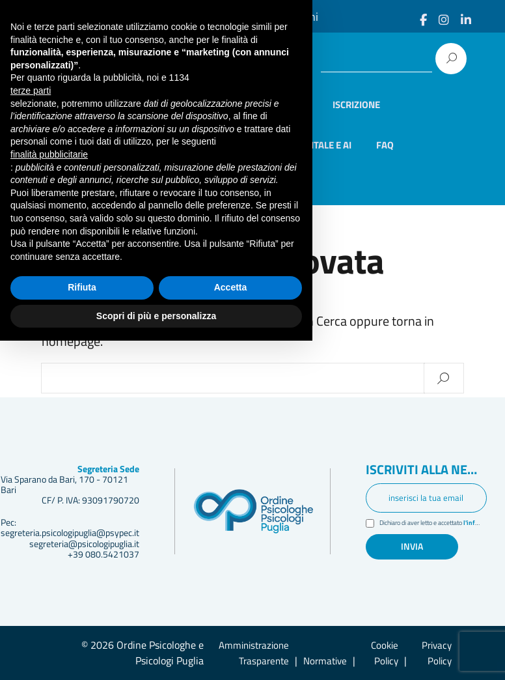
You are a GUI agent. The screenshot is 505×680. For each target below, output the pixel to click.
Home (135, 104)
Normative (325, 660)
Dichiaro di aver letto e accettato (433, 524)
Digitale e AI (323, 144)
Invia (412, 546)
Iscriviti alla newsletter (426, 470)
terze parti (30, 430)
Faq (385, 144)
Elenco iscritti (273, 104)
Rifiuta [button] (82, 626)
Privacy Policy (437, 653)
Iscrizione (356, 104)
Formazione (151, 144)
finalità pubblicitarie (49, 493)
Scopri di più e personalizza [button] (156, 654)
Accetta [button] (230, 626)
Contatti (142, 184)
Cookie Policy (384, 653)
